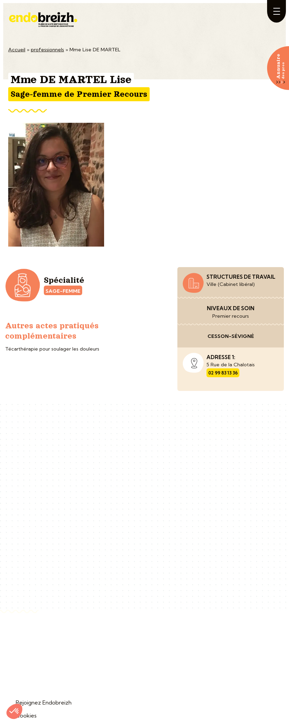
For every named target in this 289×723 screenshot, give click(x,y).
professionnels (47, 50)
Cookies (26, 715)
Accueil (16, 50)
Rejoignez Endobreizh (44, 702)
